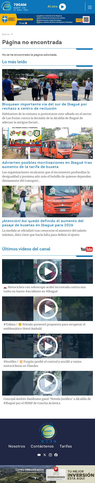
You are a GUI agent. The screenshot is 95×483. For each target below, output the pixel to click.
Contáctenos (42, 446)
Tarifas (66, 446)
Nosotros (16, 446)
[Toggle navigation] (89, 7)
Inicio (6, 34)
